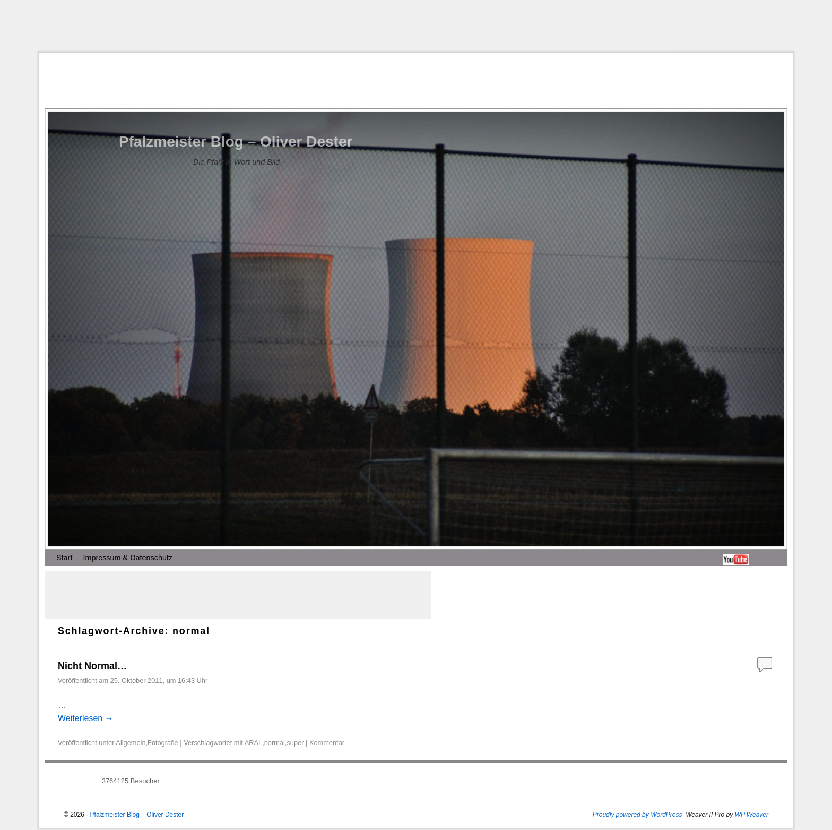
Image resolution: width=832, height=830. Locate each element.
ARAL (253, 743)
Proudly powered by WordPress (637, 814)
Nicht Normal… (92, 666)
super (295, 743)
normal (274, 743)
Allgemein (130, 743)
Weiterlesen (86, 718)
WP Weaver (751, 814)
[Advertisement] (416, 26)
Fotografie (163, 743)
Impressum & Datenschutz (127, 557)
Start (64, 557)
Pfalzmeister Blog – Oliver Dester (235, 141)
